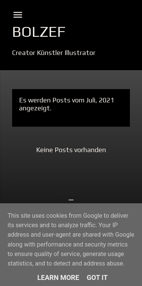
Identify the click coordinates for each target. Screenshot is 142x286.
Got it (97, 277)
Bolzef (39, 31)
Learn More (58, 277)
